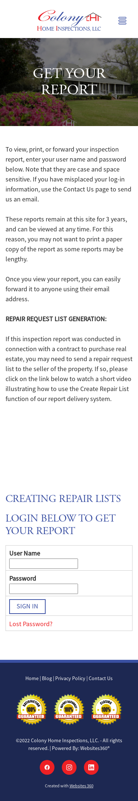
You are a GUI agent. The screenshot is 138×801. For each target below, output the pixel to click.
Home (32, 678)
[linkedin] (91, 767)
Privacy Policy (70, 678)
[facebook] (47, 767)
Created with (69, 786)
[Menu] (122, 20)
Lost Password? (31, 624)
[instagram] (69, 767)
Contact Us (101, 678)
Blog (47, 678)
